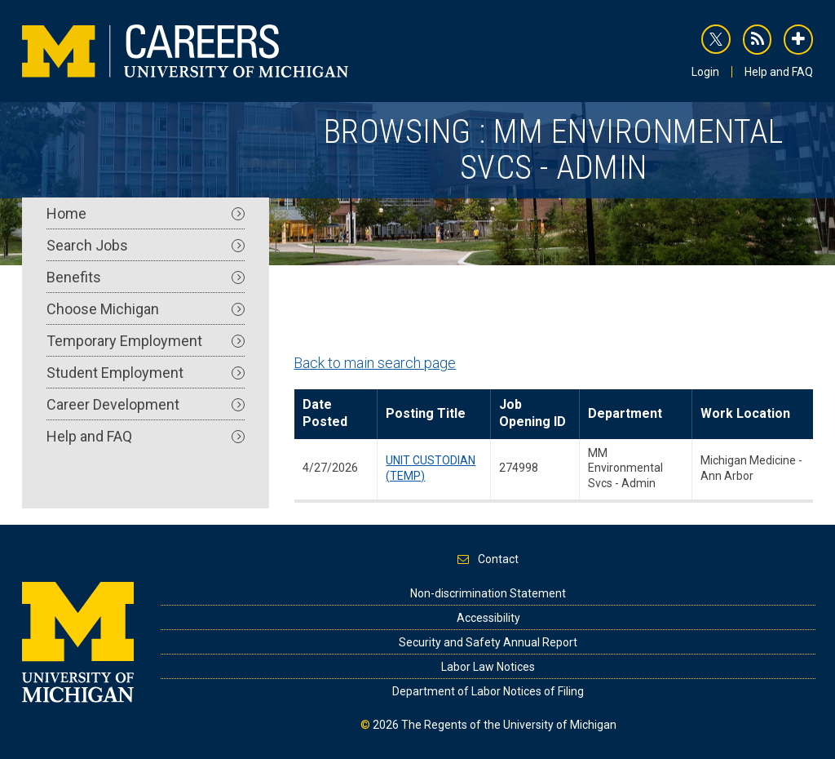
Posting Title (426, 413)
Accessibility (488, 617)
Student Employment (145, 372)
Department (625, 413)
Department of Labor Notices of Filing (488, 691)
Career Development (145, 404)
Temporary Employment (145, 340)
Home (145, 213)
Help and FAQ (778, 71)
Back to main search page (375, 362)
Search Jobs (145, 245)
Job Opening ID (532, 413)
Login (705, 71)
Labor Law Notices (488, 666)
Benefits (145, 277)
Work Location (745, 413)
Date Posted (325, 413)
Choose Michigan (145, 308)
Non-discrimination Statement (488, 593)
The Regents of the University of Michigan (508, 724)
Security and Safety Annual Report (488, 642)
